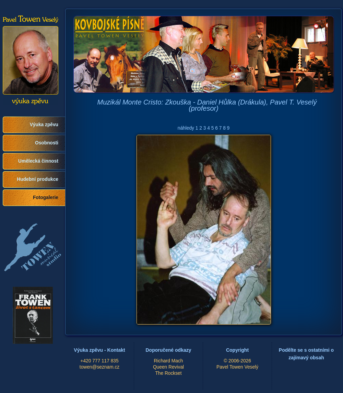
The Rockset (168, 373)
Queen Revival (168, 367)
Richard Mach (168, 360)
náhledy (186, 128)
